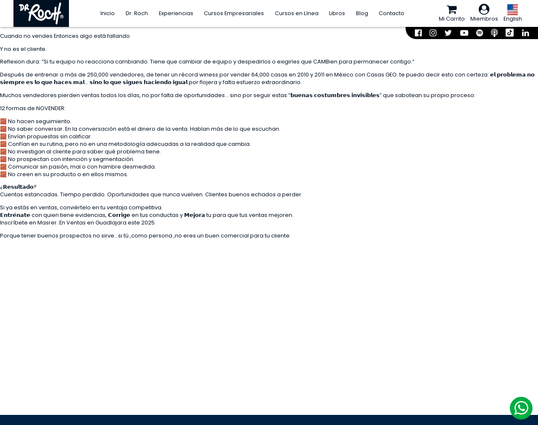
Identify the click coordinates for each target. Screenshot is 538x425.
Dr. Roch (137, 13)
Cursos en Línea (297, 13)
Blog (362, 13)
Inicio (107, 13)
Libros (337, 13)
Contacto (391, 13)
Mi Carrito (452, 13)
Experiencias (176, 13)
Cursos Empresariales (234, 13)
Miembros (484, 13)
